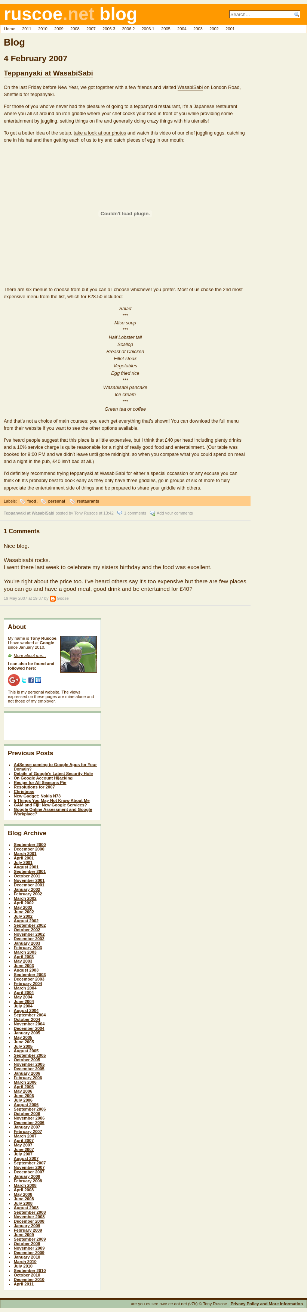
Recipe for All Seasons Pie (40, 782)
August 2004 (26, 1010)
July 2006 (23, 1100)
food (31, 501)
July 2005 (23, 1046)
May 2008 (23, 1194)
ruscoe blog (70, 14)
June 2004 (24, 1001)
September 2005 (30, 1055)
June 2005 (24, 1042)
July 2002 (23, 916)
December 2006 (29, 1122)
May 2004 (23, 997)
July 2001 (23, 862)
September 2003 (30, 974)
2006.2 (128, 29)
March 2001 (25, 853)
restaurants (88, 501)
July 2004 (23, 1006)
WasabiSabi (190, 87)
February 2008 (28, 1181)
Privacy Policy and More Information (267, 1304)
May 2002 (23, 907)
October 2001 (27, 876)
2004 (182, 29)
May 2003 (23, 961)
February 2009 (28, 1230)
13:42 (109, 513)
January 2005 (27, 1033)
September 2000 (30, 844)
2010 (42, 29)
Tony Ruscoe (86, 513)
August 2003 (26, 970)
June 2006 (24, 1095)
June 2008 (24, 1199)
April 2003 (24, 956)
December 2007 (29, 1172)
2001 (230, 29)
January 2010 (27, 1257)
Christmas (24, 791)
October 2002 (27, 929)
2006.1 (148, 29)
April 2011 (24, 1284)
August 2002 (26, 921)
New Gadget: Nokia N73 (37, 796)
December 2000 (29, 849)
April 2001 (24, 858)
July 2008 (23, 1203)
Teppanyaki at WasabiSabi (48, 73)
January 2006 (27, 1073)
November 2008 (29, 1216)
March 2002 (25, 898)
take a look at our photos (100, 133)
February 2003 (28, 947)
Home (9, 29)
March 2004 (25, 988)
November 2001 (29, 880)
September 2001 (30, 871)
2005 (166, 29)
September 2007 (30, 1163)
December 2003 (29, 979)
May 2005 (23, 1037)
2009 (59, 29)
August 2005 (26, 1051)
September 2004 (30, 1015)
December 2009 (29, 1252)
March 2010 (25, 1261)
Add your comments (175, 513)
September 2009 (30, 1239)
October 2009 (27, 1243)
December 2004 (29, 1028)
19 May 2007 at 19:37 (23, 598)
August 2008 (26, 1208)
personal (56, 501)
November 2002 (29, 934)
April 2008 (24, 1190)
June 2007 (24, 1149)
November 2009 (29, 1248)
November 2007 (29, 1167)
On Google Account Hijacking (43, 778)
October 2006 (27, 1113)
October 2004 (27, 1019)
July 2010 (23, 1266)
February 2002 (28, 894)
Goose (63, 598)
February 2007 (28, 1131)
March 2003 (25, 952)
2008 (75, 29)
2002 (214, 29)
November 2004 (29, 1024)
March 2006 (25, 1082)
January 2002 (27, 889)
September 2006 (30, 1109)
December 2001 (29, 885)
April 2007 (24, 1140)
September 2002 (30, 925)
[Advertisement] (51, 728)
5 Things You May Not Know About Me (52, 800)
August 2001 (26, 867)
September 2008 (30, 1212)
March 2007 (25, 1136)
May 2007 (23, 1145)
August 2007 (26, 1158)
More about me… (30, 655)
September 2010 (30, 1270)
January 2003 (27, 943)
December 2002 (29, 938)
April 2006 (24, 1086)
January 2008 (27, 1176)
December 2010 (29, 1279)
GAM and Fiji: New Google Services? (50, 805)
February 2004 (28, 983)
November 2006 (29, 1118)
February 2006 (28, 1077)
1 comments (135, 513)
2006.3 (108, 29)
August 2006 (26, 1104)
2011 (26, 29)
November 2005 (29, 1064)
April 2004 (24, 992)
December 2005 (29, 1068)
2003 (198, 29)
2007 (91, 29)
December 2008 (29, 1221)
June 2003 (24, 965)
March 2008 (25, 1185)
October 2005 (27, 1060)
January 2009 (27, 1225)
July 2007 (23, 1154)
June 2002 (24, 912)
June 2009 (24, 1234)
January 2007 (27, 1127)
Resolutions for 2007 (34, 787)
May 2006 (23, 1091)
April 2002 (24, 903)
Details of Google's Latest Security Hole (53, 773)
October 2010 (27, 1275)
